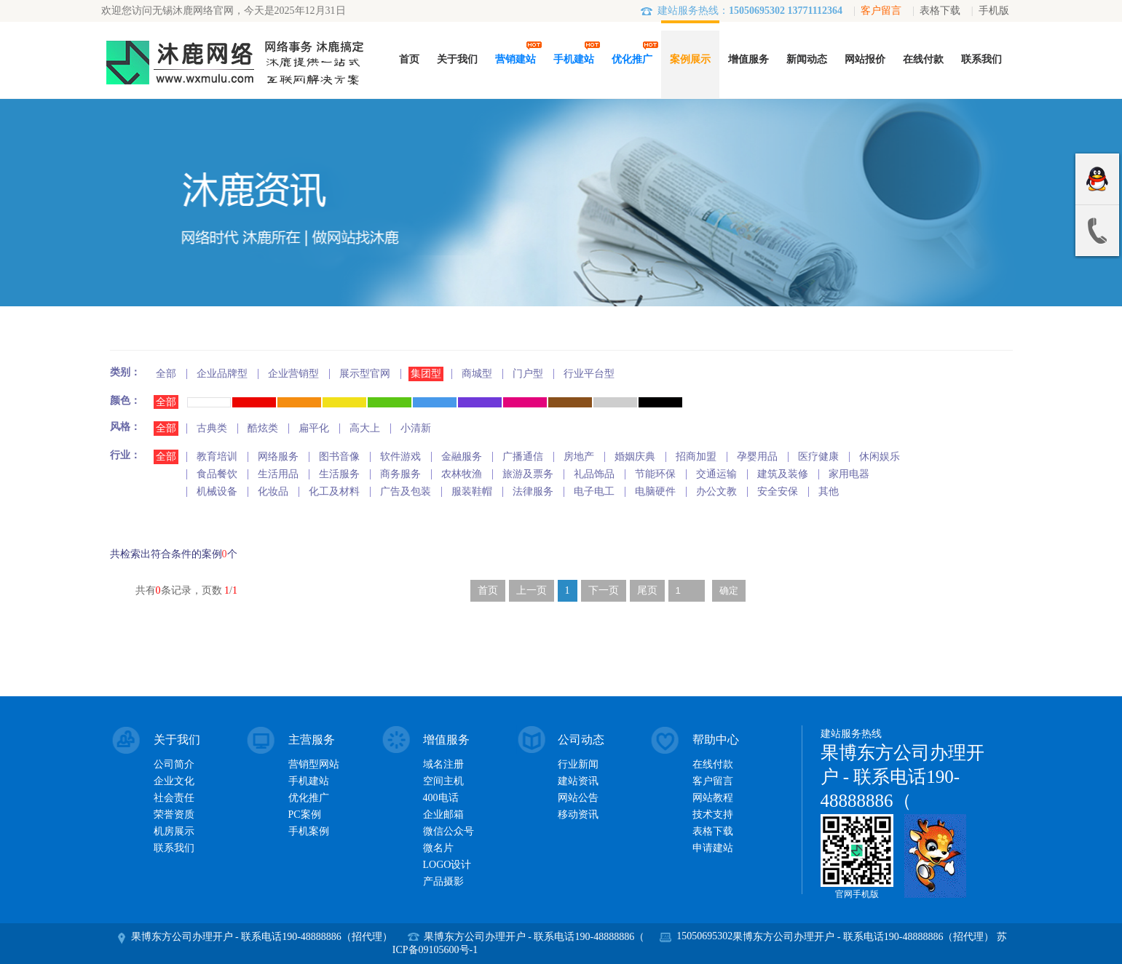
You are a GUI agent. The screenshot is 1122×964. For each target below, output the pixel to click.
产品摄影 (443, 881)
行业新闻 (578, 764)
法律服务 (533, 491)
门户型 (528, 373)
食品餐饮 (217, 474)
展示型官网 (364, 373)
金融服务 (461, 456)
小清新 (415, 428)
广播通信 (522, 456)
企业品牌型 (222, 373)
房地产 (579, 456)
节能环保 (655, 474)
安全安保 (777, 491)
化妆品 (273, 491)
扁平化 (314, 428)
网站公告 (578, 797)
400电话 (441, 797)
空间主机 (443, 781)
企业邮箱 (443, 814)
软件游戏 (400, 456)
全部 (166, 373)
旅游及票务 (527, 474)
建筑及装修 (782, 474)
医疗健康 (818, 456)
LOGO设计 (447, 864)
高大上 (364, 428)
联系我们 (174, 847)
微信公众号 (448, 831)
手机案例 (308, 831)
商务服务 (400, 474)
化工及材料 (334, 491)
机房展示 (174, 831)
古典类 (212, 428)
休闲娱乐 (879, 456)
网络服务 (278, 456)
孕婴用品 (757, 456)
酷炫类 (263, 428)
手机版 (994, 10)
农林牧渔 (461, 474)
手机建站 (308, 781)
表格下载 (940, 10)
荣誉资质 (174, 814)
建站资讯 (578, 781)
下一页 (603, 590)
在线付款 (712, 764)
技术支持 (712, 814)
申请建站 (712, 847)
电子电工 (594, 491)
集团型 (426, 373)
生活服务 (339, 474)
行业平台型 (589, 373)
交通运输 (716, 474)
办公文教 (716, 491)
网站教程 (712, 797)
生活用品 (278, 474)
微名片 (438, 847)
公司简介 (174, 764)
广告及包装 (405, 491)
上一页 (531, 590)
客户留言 (881, 10)
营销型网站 (313, 764)
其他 (828, 491)
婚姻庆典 (635, 456)
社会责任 (174, 797)
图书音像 (339, 456)
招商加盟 (696, 456)
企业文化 (174, 781)
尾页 (647, 590)
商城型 (477, 373)
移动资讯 (578, 814)
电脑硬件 (655, 491)
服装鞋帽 (471, 491)
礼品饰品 (594, 474)
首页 (488, 590)
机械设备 (217, 491)
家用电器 (849, 474)
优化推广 (308, 797)
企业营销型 (293, 373)
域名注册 (443, 764)
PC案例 (304, 814)
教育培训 (217, 456)
